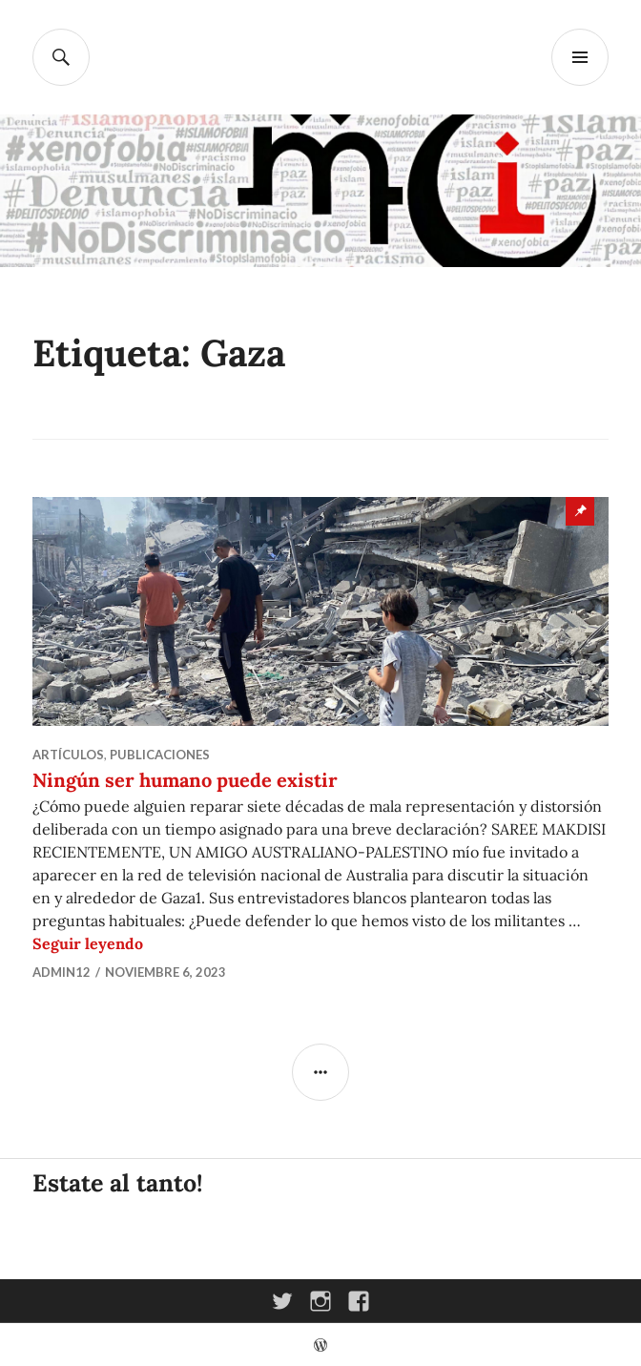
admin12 (61, 972)
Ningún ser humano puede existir (185, 780)
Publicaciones (160, 754)
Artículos (68, 754)
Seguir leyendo (87, 943)
